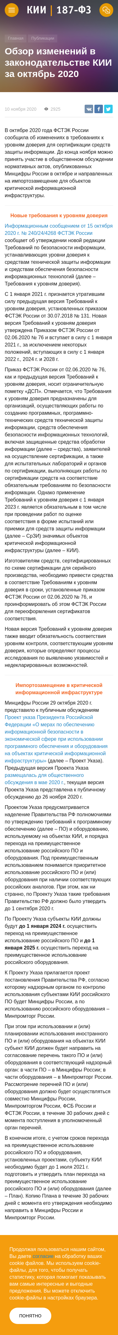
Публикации (42, 38)
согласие (43, 1256)
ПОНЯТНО (30, 1315)
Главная (15, 38)
